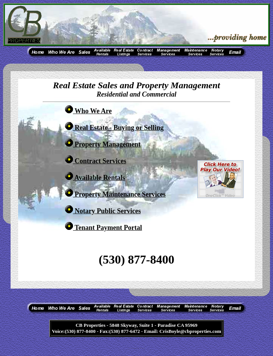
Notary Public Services (103, 211)
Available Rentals (95, 177)
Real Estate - (114, 127)
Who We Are (88, 111)
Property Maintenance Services (115, 194)
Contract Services (95, 161)
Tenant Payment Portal (103, 227)
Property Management (103, 144)
